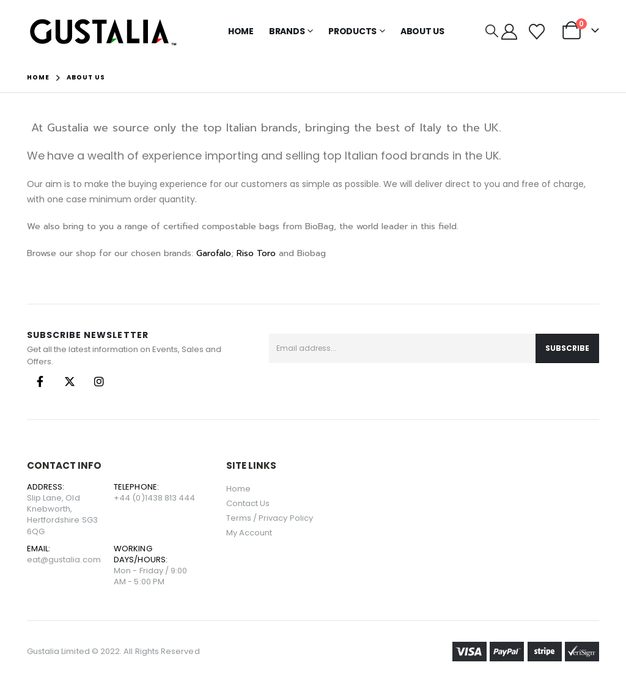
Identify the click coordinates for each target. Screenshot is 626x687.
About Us (422, 31)
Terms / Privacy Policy (269, 518)
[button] (491, 31)
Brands (287, 31)
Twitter (69, 381)
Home (241, 31)
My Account (249, 532)
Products (352, 31)
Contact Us (248, 503)
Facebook (40, 381)
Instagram (99, 381)
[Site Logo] (103, 31)
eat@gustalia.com (64, 559)
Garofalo (213, 253)
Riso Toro (256, 253)
